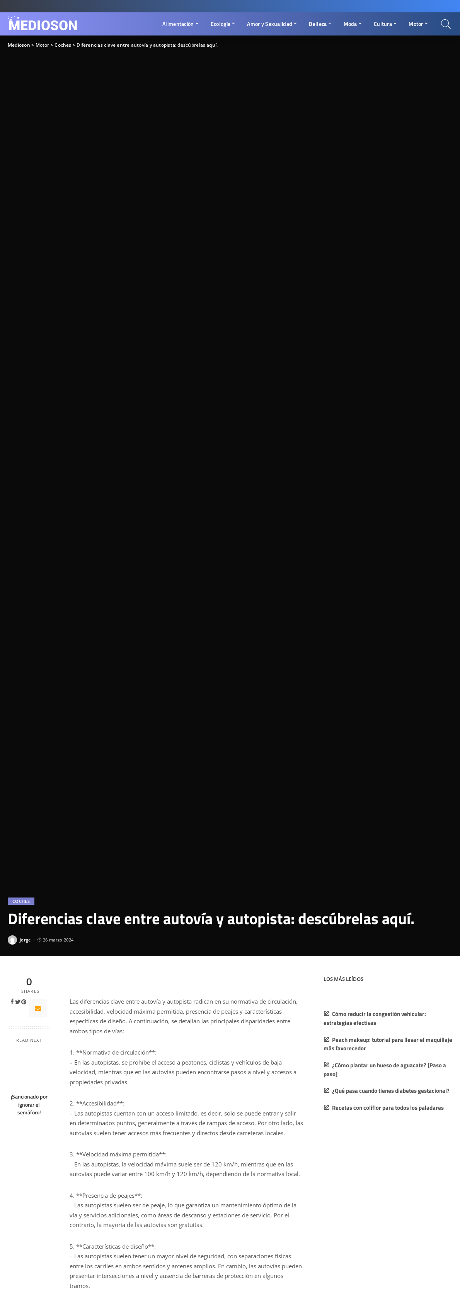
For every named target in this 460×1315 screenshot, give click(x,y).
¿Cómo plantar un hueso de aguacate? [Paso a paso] (385, 1069)
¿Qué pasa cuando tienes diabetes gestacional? (391, 1090)
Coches (21, 901)
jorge (25, 940)
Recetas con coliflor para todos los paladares (388, 1107)
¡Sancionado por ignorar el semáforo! (29, 1104)
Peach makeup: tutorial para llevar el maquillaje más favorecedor (388, 1044)
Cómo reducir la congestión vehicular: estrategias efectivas (375, 1018)
